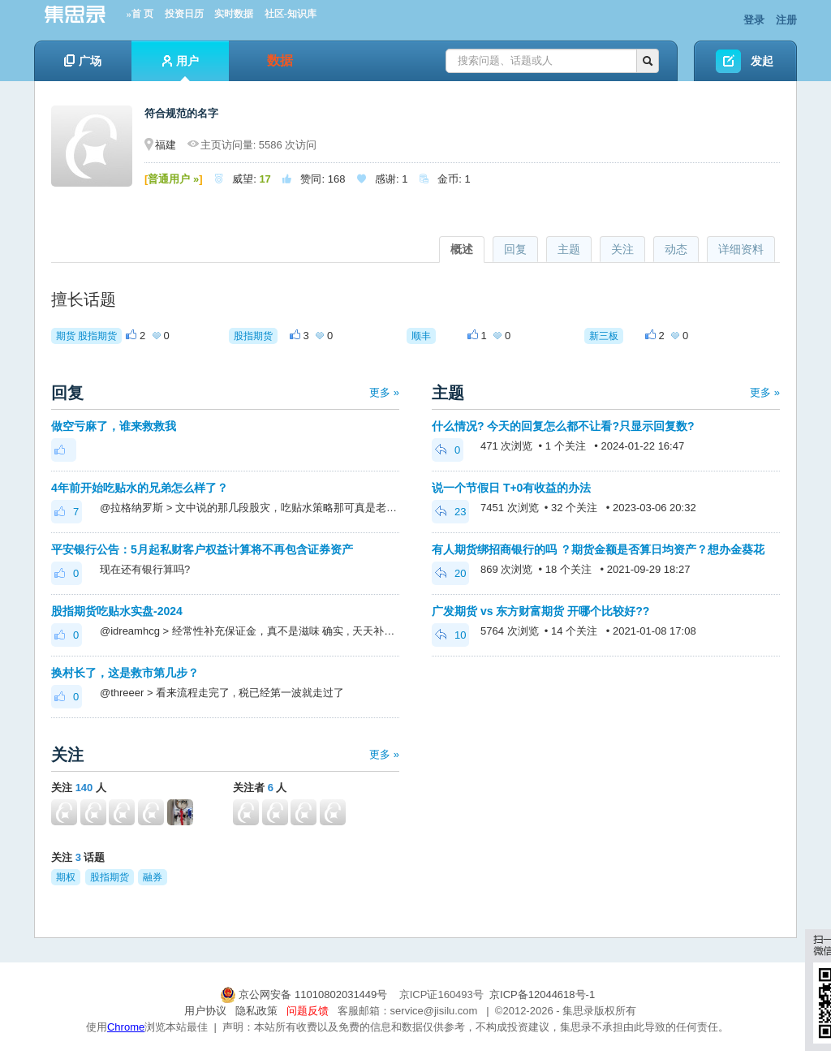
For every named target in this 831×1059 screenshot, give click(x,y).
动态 (676, 249)
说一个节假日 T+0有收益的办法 (511, 487)
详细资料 (741, 249)
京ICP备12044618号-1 (542, 994)
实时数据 (233, 13)
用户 (180, 67)
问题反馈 (307, 1011)
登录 (753, 20)
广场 (82, 60)
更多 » (384, 392)
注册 (786, 20)
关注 (622, 249)
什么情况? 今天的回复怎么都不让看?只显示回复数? (563, 426)
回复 (515, 249)
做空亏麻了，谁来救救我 (113, 426)
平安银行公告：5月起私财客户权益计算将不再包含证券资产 (202, 549)
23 (450, 512)
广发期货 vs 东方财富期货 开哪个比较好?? (540, 611)
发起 (762, 60)
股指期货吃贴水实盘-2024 (117, 611)
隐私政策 (256, 1011)
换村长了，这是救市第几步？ (125, 672)
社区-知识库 (290, 13)
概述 (461, 249)
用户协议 (205, 1011)
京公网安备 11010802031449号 (305, 994)
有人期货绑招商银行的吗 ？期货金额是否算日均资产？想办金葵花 (598, 549)
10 (450, 635)
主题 (569, 249)
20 (450, 573)
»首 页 (140, 13)
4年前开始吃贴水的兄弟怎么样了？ (139, 487)
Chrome (125, 1027)
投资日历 (184, 13)
